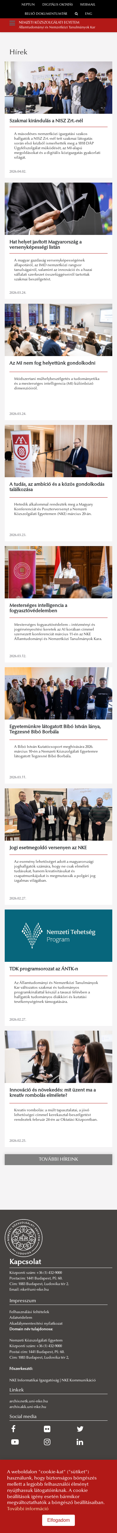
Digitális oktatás (57, 5)
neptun (28, 5)
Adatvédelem (20, 1318)
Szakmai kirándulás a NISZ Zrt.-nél (46, 121)
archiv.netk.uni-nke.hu (28, 1401)
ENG (88, 14)
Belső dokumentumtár (46, 14)
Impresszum (22, 1301)
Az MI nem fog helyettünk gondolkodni (52, 363)
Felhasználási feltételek (29, 1312)
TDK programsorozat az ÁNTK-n (43, 969)
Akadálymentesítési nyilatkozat (35, 1324)
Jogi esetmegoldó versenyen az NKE (48, 848)
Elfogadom (58, 1520)
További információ (28, 1509)
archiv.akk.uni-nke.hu (27, 1407)
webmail (87, 5)
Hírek (18, 52)
